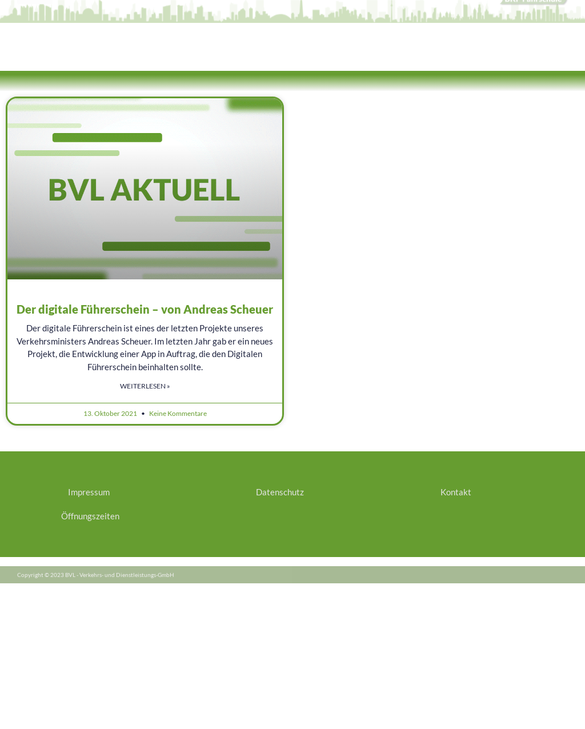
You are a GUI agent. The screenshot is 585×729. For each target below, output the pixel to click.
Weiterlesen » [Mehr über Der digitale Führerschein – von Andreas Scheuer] (145, 386)
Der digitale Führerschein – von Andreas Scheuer (145, 309)
